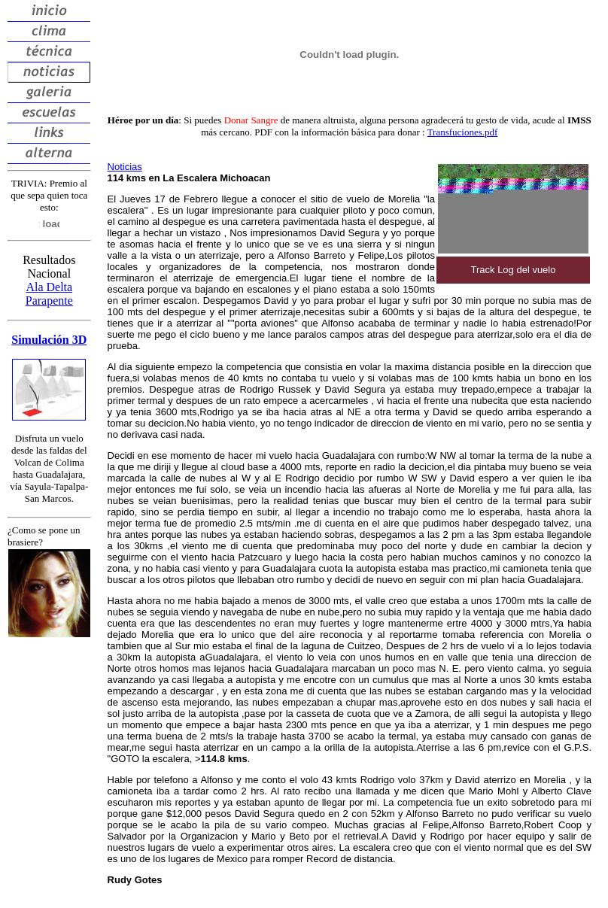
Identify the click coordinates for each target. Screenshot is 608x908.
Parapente (49, 300)
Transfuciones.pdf (462, 132)
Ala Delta (49, 287)
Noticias (125, 166)
